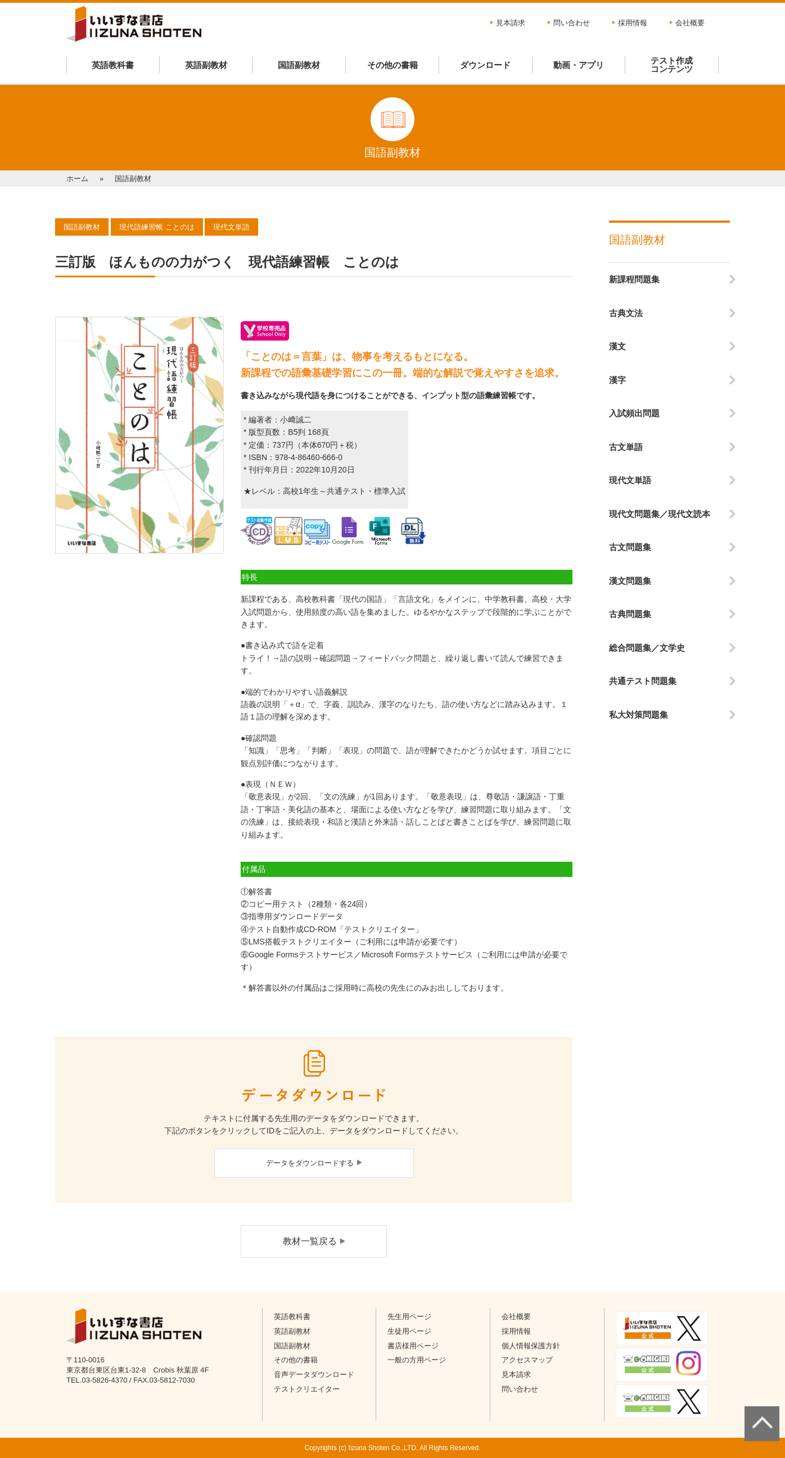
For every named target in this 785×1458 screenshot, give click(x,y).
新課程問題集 (634, 279)
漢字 (617, 380)
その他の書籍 (392, 65)
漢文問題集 (630, 581)
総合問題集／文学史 (647, 647)
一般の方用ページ (416, 1360)
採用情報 (632, 23)
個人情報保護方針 (531, 1346)
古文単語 (626, 447)
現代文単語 (630, 480)
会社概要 (690, 23)
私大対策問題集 (638, 714)
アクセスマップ (527, 1360)
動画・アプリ (578, 65)
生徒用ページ (409, 1331)
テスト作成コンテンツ (672, 64)
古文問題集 (630, 547)
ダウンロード (485, 65)
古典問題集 (630, 614)
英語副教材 (206, 65)
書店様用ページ (413, 1346)
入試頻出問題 (634, 413)
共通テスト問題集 (642, 681)
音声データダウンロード (314, 1374)
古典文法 (626, 313)
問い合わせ (571, 23)
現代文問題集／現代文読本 (659, 514)
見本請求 (510, 23)
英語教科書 (113, 65)
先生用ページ (409, 1316)
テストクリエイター (307, 1389)
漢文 (617, 346)
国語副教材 (299, 65)
